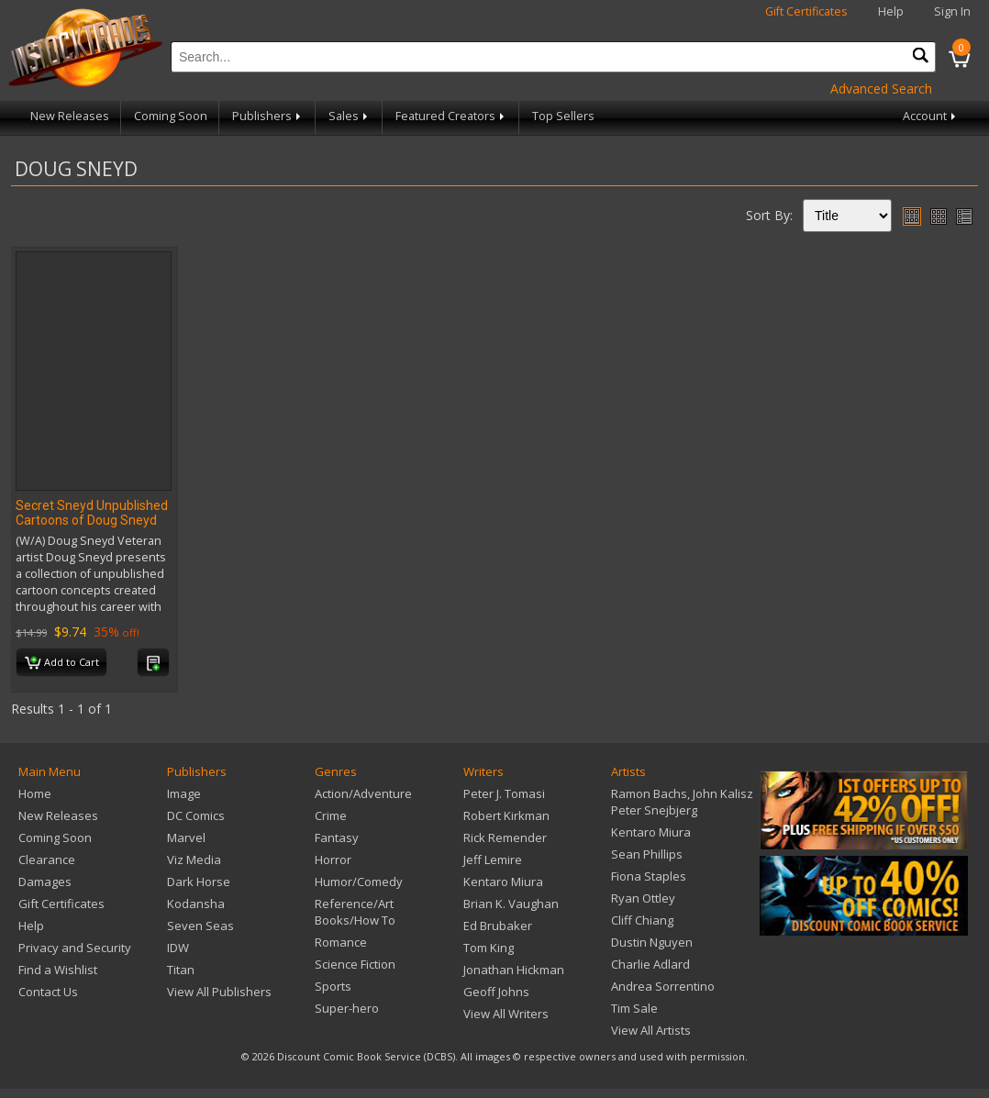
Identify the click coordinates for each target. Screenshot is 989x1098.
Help (891, 11)
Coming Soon (170, 116)
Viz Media (194, 859)
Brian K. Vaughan (511, 903)
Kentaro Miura (503, 881)
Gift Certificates (806, 11)
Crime (331, 815)
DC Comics (196, 815)
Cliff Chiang (642, 920)
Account (931, 116)
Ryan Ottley (643, 898)
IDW (178, 947)
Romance (341, 942)
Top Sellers (563, 116)
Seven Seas (200, 925)
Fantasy (337, 837)
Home (34, 793)
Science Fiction (355, 964)
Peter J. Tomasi (504, 793)
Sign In (952, 11)
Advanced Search (881, 88)
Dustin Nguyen (652, 942)
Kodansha (196, 903)
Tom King (488, 947)
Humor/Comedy (359, 881)
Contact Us (48, 991)
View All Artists (651, 1030)
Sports (333, 986)
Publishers (268, 116)
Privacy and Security (74, 947)
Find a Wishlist (57, 969)
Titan (180, 969)
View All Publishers (219, 991)
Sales (349, 116)
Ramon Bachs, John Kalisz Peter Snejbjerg (682, 801)
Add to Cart (62, 663)
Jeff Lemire (492, 859)
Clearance (46, 859)
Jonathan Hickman (513, 969)
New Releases (69, 116)
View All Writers (506, 1013)
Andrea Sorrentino (663, 986)
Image (184, 793)
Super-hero (347, 1008)
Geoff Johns (496, 991)
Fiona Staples (648, 876)
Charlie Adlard (650, 964)
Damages (45, 881)
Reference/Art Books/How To (355, 911)
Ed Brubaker (497, 925)
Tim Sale (634, 1008)
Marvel (186, 837)
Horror (333, 859)
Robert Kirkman (506, 815)
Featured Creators (451, 116)
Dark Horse (198, 881)
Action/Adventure (363, 793)
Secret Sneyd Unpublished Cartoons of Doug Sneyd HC (92, 520)
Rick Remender (505, 837)
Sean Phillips (647, 854)
